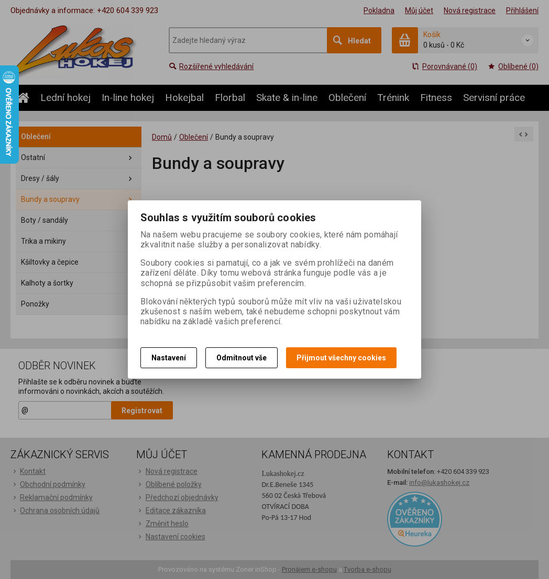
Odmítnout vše (241, 358)
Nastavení (168, 358)
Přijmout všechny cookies (341, 358)
